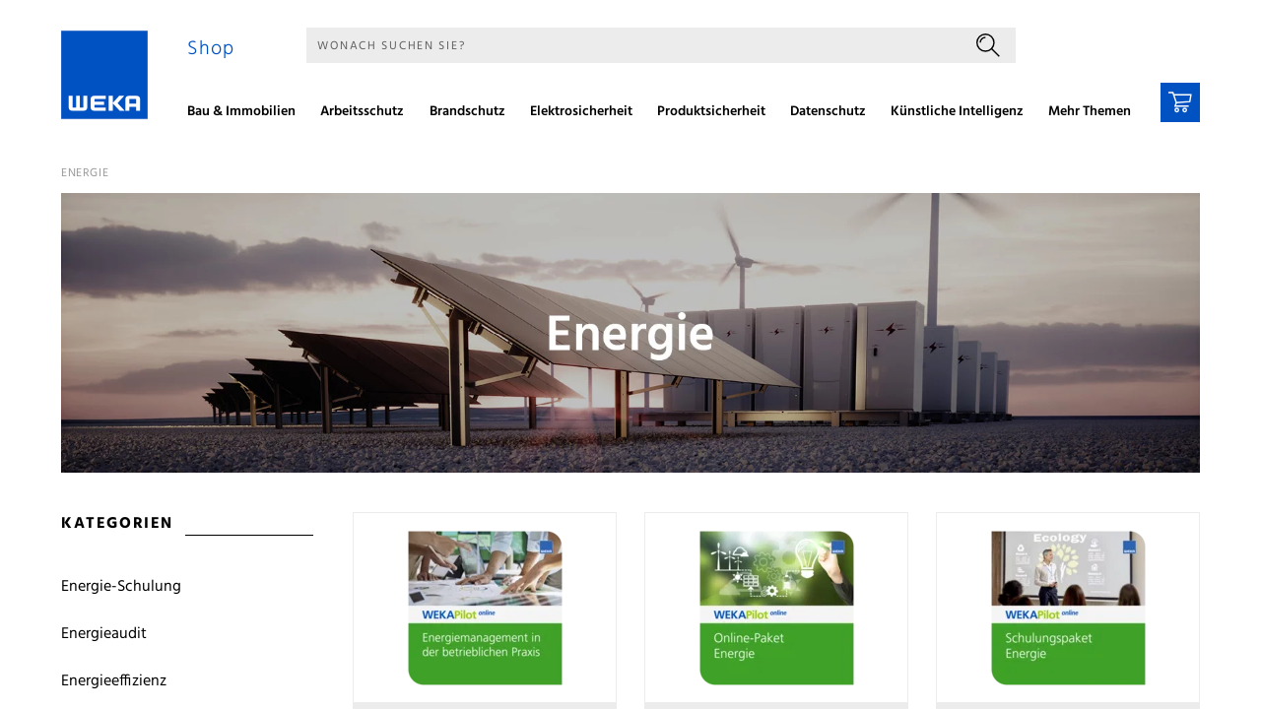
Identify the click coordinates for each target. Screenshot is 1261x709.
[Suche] (633, 45)
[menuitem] (248, 114)
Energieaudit (104, 634)
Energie (84, 173)
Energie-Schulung (121, 587)
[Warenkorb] (1180, 102)
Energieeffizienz (113, 681)
